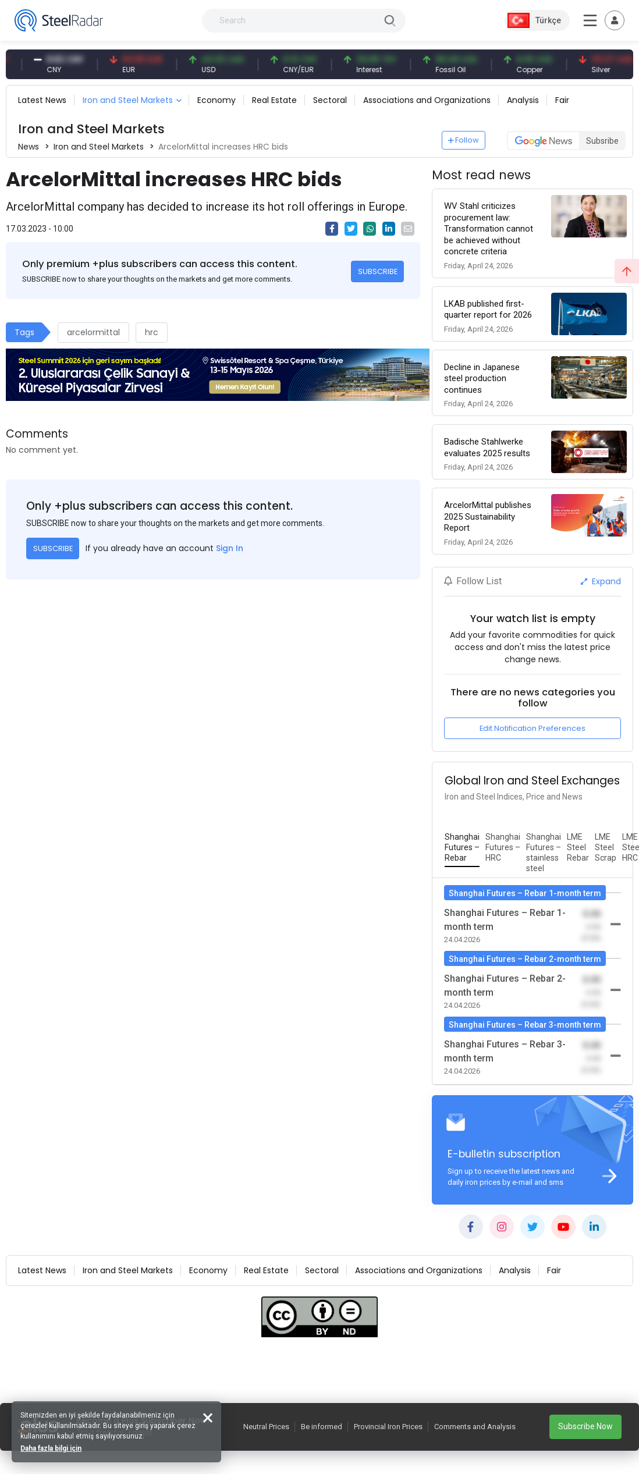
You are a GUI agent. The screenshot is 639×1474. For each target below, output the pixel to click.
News (28, 146)
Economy (216, 100)
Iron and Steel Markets (128, 100)
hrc (151, 332)
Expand (601, 581)
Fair (562, 100)
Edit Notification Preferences (532, 728)
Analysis (523, 100)
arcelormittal (93, 332)
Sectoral (330, 100)
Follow (464, 139)
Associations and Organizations (427, 100)
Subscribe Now (585, 1426)
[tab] (462, 848)
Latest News (42, 100)
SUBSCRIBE (377, 271)
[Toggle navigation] (614, 20)
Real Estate (274, 100)
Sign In (229, 548)
